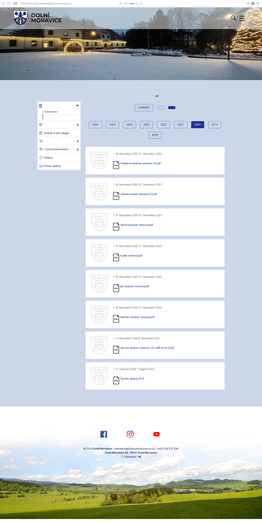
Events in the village (54, 133)
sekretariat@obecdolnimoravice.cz (134, 448)
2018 (155, 135)
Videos (46, 157)
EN (253, 3)
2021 (181, 124)
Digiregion (130, 456)
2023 (147, 124)
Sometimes (51, 111)
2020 (198, 124)
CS (248, 3)
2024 (129, 124)
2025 (112, 124)
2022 (164, 124)
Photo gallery (50, 166)
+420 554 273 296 (167, 448)
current (144, 107)
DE (258, 3)
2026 (95, 124)
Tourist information (54, 149)
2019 (215, 124)
